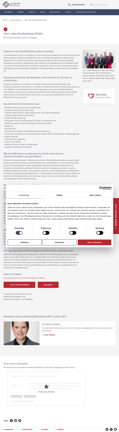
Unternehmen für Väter (86, 12)
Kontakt (45, 429)
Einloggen (48, 285)
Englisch (60, 429)
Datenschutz (27, 429)
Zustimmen (59, 242)
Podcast (32, 12)
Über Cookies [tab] (95, 195)
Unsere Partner (15, 20)
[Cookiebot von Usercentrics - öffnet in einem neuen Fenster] (101, 188)
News (42, 12)
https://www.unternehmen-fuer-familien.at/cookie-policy (77, 219)
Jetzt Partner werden (19, 285)
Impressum (9, 429)
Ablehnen (25, 242)
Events (68, 12)
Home (5, 20)
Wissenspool (55, 12)
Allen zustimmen (94, 242)
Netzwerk (8, 12)
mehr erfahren (49, 335)
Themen (20, 12)
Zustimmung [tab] (23, 195)
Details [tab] (59, 195)
